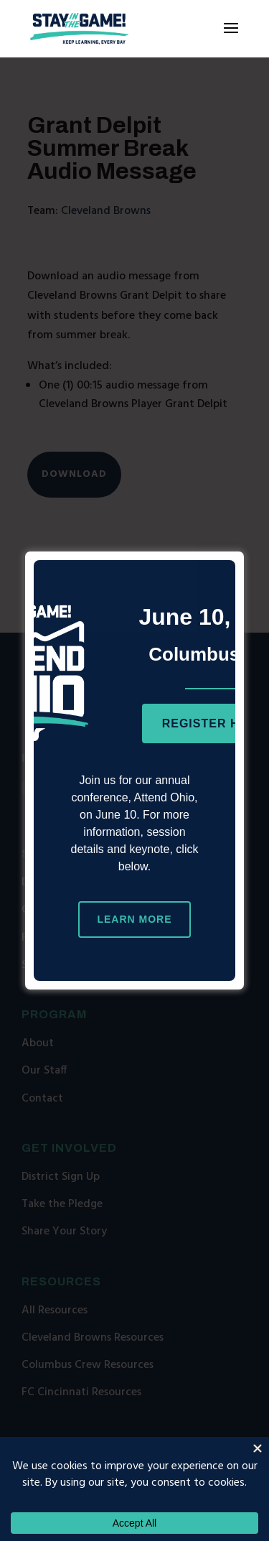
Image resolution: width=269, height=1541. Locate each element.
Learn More (134, 919)
